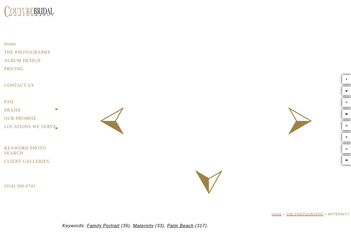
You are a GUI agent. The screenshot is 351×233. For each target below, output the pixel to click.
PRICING (14, 68)
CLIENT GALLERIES (26, 161)
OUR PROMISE (20, 118)
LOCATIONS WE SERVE (30, 126)
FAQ (9, 101)
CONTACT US (19, 85)
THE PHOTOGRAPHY (27, 52)
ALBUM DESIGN (22, 60)
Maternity (143, 225)
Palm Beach (180, 225)
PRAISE (12, 110)
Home (10, 44)
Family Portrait (103, 225)
